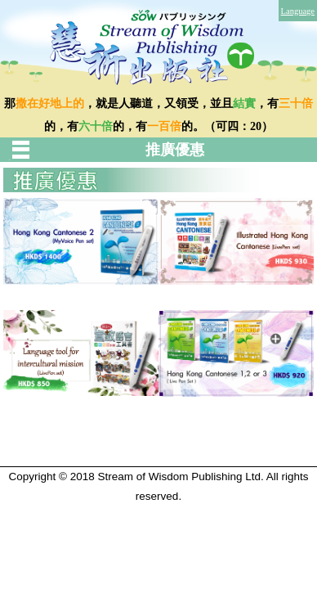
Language (298, 11)
